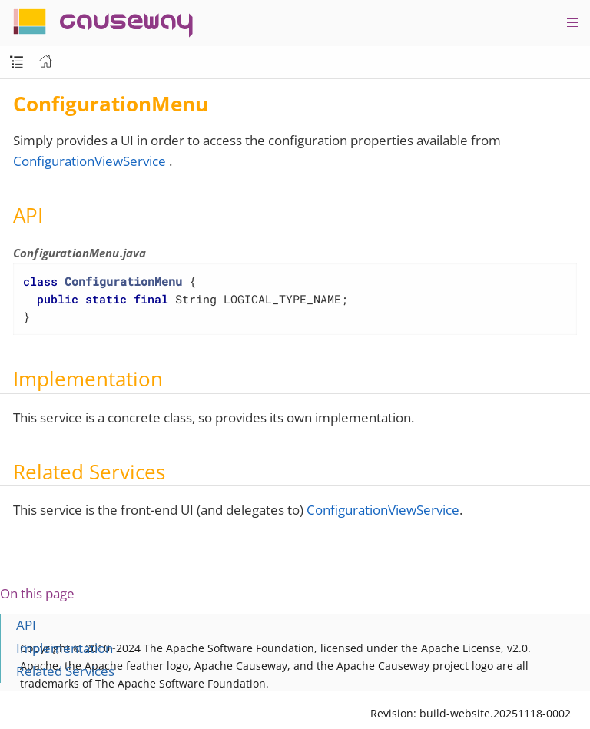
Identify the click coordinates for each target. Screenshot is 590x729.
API (26, 625)
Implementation (64, 648)
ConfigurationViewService (89, 161)
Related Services (65, 671)
